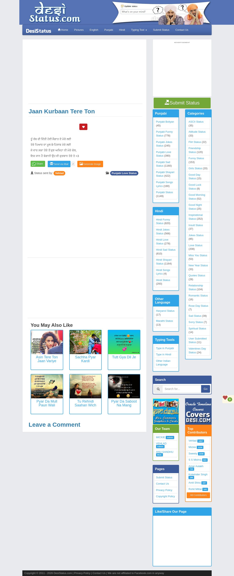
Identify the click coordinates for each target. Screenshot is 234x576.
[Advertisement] (85, 73)
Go (205, 388)
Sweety (192, 453)
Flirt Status (194, 141)
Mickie (192, 447)
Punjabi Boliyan (165, 121)
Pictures (79, 29)
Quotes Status (196, 275)
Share (39, 163)
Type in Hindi (163, 354)
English (94, 29)
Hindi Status (163, 280)
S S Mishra (194, 459)
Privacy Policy (164, 490)
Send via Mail (59, 164)
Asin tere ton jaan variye (47, 359)
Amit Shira (194, 482)
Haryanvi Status (165, 310)
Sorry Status (195, 322)
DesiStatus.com (63, 573)
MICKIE (160, 437)
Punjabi (108, 29)
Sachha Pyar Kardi (85, 359)
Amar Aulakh (195, 466)
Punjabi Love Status (124, 173)
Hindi (122, 29)
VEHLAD (161, 443)
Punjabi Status (164, 192)
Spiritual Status (197, 328)
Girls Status (195, 168)
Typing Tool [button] (139, 29)
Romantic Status (198, 295)
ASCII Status (195, 121)
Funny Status (196, 158)
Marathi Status (164, 320)
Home (63, 29)
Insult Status (195, 225)
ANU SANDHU (164, 451)
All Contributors (198, 495)
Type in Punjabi (165, 348)
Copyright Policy (165, 496)
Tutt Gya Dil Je (124, 357)
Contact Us (181, 29)
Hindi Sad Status (166, 249)
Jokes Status (195, 235)
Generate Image (90, 164)
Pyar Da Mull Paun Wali (46, 403)
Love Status (195, 245)
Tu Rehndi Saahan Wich (85, 403)
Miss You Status (197, 255)
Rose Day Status (198, 305)
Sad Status (194, 315)
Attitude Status (197, 131)
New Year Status (198, 265)
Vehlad (59, 173)
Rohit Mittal (195, 489)
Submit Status (161, 29)
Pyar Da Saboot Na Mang (124, 403)
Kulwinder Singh (197, 474)
